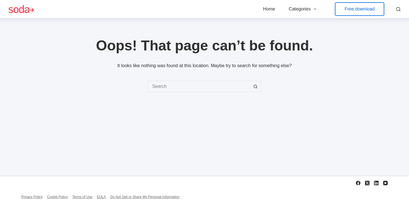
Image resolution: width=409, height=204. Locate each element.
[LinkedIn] (376, 183)
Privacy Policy (32, 197)
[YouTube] (385, 183)
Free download (360, 9)
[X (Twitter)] (367, 183)
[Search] (398, 9)
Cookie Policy (57, 197)
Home (269, 9)
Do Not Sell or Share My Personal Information (144, 197)
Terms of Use (82, 197)
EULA (101, 197)
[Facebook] (358, 183)
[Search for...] (199, 86)
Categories (304, 9)
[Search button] (255, 86)
